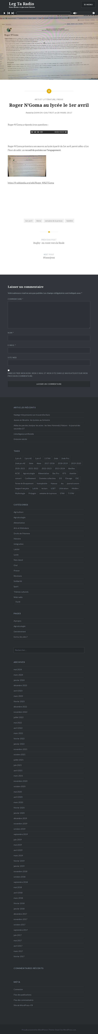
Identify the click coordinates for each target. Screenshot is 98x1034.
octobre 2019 (19, 829)
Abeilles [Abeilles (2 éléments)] (71, 468)
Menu (90, 4)
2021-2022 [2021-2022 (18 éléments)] (33, 468)
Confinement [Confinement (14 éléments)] (30, 478)
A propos (17, 621)
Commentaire (15, 299)
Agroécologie (19, 517)
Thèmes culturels (21, 592)
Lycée (16, 555)
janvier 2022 (19, 744)
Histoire (17, 538)
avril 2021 (18, 770)
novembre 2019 (20, 823)
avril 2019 (18, 850)
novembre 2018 (20, 871)
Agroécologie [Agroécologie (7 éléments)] (29, 473)
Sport (16, 586)
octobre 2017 (19, 924)
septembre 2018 (21, 882)
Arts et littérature (45, 99)
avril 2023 (18, 691)
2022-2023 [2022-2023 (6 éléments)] (47, 468)
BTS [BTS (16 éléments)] (64, 473)
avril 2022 (18, 728)
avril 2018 (18, 892)
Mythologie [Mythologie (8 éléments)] (20, 493)
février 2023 (19, 701)
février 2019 (19, 861)
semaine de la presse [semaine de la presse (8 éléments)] (48, 493)
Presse (60, 99)
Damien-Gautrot (44, 112)
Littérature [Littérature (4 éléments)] (63, 488)
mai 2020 (18, 792)
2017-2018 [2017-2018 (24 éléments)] (49, 463)
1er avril (28, 221)
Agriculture (18, 512)
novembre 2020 (20, 781)
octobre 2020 (19, 786)
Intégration (18, 544)
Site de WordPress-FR (23, 1005)
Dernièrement (20, 631)
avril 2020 (18, 797)
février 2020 (19, 807)
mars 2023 (18, 696)
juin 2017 (18, 935)
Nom (11, 333)
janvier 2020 (19, 813)
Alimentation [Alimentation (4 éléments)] (43, 473)
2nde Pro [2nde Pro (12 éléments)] (65, 458)
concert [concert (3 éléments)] (18, 478)
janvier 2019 (19, 866)
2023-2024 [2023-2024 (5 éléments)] (60, 468)
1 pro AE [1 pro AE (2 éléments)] (28, 458)
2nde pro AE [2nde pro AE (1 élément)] (20, 463)
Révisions (18, 576)
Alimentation (19, 523)
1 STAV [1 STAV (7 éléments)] (47, 458)
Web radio (18, 597)
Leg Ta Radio (22, 4)
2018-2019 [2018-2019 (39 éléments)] (63, 463)
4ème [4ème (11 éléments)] (39, 463)
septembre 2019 (21, 834)
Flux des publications (22, 995)
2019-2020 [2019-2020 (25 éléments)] (76, 463)
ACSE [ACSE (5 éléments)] (17, 473)
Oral (15, 565)
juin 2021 (18, 765)
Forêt (18, 602)
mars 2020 (18, 802)
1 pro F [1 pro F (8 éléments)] (38, 458)
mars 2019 (18, 855)
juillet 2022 (18, 717)
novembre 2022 (20, 712)
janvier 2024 (19, 680)
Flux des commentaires (23, 1000)
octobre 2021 (19, 754)
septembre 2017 (21, 930)
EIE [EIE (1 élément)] (60, 478)
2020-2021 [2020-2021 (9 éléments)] (20, 468)
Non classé (18, 560)
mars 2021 (18, 776)
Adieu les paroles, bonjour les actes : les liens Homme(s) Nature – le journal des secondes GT (47, 427)
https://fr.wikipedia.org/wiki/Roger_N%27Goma (31, 182)
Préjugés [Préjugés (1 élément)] (32, 493)
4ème (38, 221)
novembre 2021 (20, 749)
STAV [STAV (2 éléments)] (62, 493)
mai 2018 (18, 887)
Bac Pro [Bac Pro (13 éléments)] (55, 473)
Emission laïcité (20, 439)
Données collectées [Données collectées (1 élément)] (47, 478)
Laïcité (16, 549)
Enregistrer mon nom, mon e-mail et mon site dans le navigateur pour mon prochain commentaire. (48, 374)
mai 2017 (18, 940)
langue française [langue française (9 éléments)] (22, 488)
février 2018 (19, 903)
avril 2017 (18, 946)
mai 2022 (18, 722)
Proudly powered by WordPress (34, 1030)
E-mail (12, 345)
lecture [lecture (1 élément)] (44, 488)
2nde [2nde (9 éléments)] (56, 458)
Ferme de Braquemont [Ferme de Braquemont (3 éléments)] (24, 483)
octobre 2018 (19, 877)
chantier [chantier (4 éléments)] (72, 473)
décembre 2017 (20, 914)
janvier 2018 (19, 909)
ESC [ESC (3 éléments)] (77, 478)
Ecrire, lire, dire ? (21, 637)
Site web (12, 358)
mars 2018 (18, 898)
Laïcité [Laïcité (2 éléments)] (35, 488)
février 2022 (19, 738)
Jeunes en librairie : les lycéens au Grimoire (32, 420)
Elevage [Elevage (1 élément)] (68, 478)
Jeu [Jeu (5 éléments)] (62, 483)
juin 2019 (18, 839)
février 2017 (19, 956)
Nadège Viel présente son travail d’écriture (32, 415)
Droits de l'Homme (22, 533)
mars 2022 (18, 733)
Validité (69, 221)
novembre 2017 (20, 919)
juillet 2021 (18, 760)
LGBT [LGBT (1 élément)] (53, 488)
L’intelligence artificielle (24, 434)
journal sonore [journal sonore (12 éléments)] (73, 483)
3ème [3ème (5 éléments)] (31, 463)
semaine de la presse (53, 221)
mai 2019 (18, 845)
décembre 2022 (20, 706)
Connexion (18, 989)
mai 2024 (18, 669)
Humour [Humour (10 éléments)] (54, 483)
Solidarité (18, 581)
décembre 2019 (20, 818)
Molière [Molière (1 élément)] (75, 488)
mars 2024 (18, 675)
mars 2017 (18, 951)
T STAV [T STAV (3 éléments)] (71, 493)
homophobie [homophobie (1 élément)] (42, 483)
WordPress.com (69, 1030)
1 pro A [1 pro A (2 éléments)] (18, 458)
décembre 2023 (20, 685)
